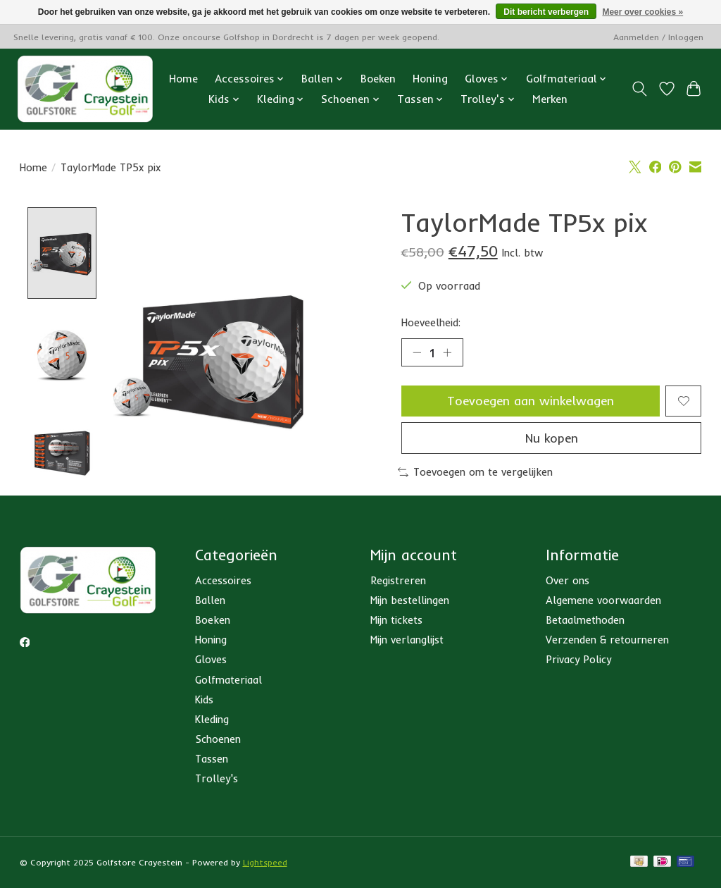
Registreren (398, 583)
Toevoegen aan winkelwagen (530, 400)
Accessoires (223, 583)
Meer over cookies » (642, 12)
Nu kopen (551, 437)
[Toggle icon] (639, 88)
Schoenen (218, 741)
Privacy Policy (578, 662)
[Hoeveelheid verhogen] (447, 352)
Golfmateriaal (228, 682)
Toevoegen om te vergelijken (475, 472)
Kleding (212, 722)
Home (183, 78)
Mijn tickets (396, 622)
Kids (204, 702)
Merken (550, 99)
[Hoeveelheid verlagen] (417, 352)
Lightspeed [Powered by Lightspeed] (265, 865)
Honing (430, 78)
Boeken (378, 78)
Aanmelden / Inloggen (658, 37)
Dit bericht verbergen (546, 12)
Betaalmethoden (585, 622)
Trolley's (216, 781)
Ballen (210, 603)
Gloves (211, 662)
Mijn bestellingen (409, 603)
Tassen (211, 761)
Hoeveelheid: (430, 322)
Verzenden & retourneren (607, 642)
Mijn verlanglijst (407, 642)
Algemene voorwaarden (603, 603)
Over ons (567, 583)
